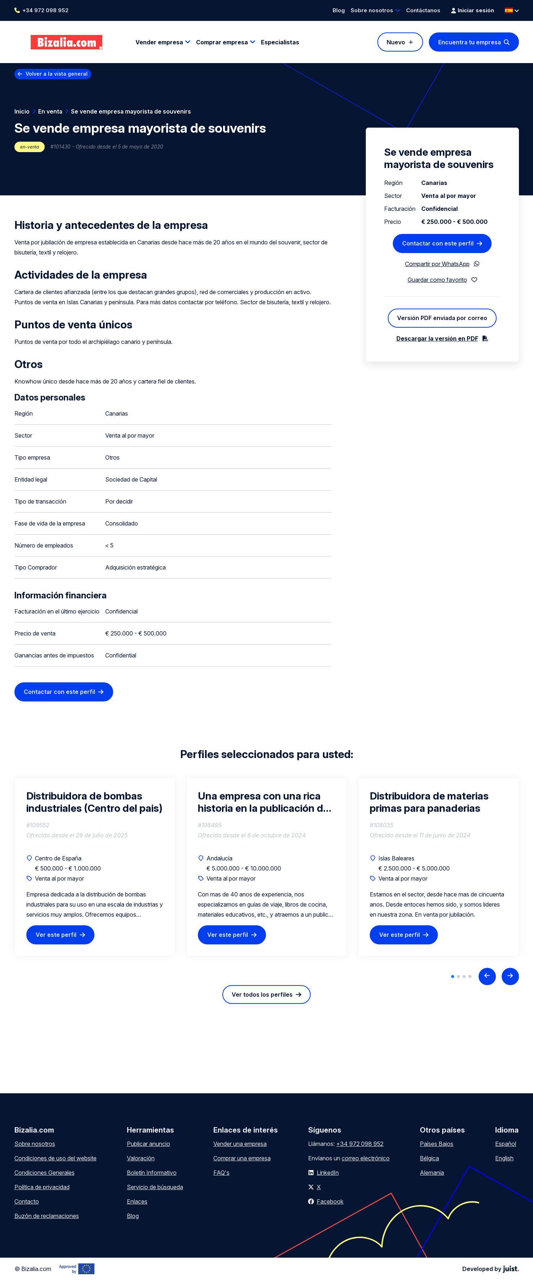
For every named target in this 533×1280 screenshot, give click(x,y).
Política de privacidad (42, 1187)
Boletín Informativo (152, 1172)
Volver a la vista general (57, 74)
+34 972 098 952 (45, 10)
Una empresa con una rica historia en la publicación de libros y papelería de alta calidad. (263, 802)
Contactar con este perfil (59, 691)
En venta (50, 111)
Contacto (26, 1201)
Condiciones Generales (44, 1172)
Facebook (330, 1201)
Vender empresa (159, 42)
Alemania (432, 1172)
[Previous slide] (487, 976)
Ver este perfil (56, 934)
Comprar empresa (222, 42)
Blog (339, 10)
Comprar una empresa (242, 1158)
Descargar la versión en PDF (437, 338)
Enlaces (137, 1201)
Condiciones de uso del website (55, 1158)
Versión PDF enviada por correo (442, 318)
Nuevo (396, 42)
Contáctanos (423, 10)
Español (505, 1143)
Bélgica (429, 1158)
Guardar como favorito (437, 279)
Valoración (141, 1158)
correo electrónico (366, 1158)
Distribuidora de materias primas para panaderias (429, 802)
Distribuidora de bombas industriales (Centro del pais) (94, 802)
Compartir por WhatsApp (437, 263)
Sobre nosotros (372, 10)
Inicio (22, 111)
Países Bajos (436, 1143)
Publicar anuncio (148, 1143)
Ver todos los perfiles (262, 994)
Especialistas (280, 42)
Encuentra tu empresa (469, 42)
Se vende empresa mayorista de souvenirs (131, 111)
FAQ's (221, 1172)
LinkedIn (328, 1172)
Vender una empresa (240, 1143)
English (504, 1158)
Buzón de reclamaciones (46, 1215)
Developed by (490, 1268)
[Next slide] (510, 976)
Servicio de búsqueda (155, 1187)
